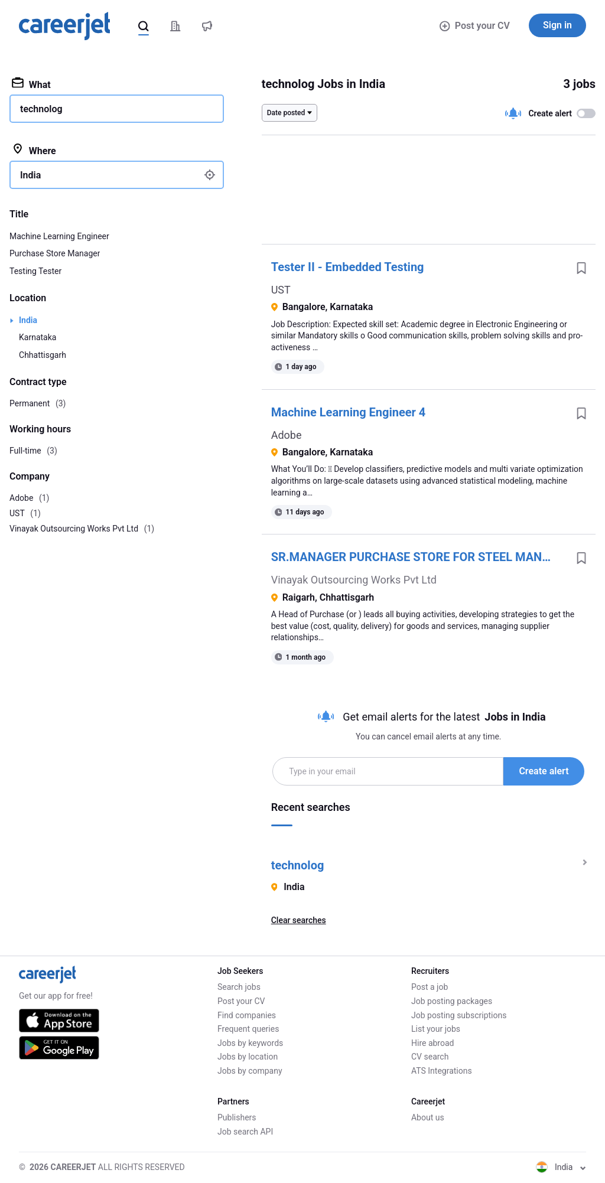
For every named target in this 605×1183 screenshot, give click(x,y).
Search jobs (239, 987)
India (28, 320)
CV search (429, 1056)
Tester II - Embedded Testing (347, 267)
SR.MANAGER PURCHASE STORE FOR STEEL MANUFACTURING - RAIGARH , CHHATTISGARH (419, 557)
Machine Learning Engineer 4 (348, 412)
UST (281, 289)
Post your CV (475, 25)
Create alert (543, 771)
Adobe (286, 435)
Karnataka (37, 337)
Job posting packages (451, 1001)
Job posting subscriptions (458, 1015)
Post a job (429, 987)
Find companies (246, 1015)
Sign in (557, 25)
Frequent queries (248, 1029)
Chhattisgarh (42, 355)
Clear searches (298, 920)
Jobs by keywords (250, 1043)
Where (34, 150)
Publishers (236, 1117)
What (31, 83)
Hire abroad (432, 1043)
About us (427, 1117)
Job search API (245, 1131)
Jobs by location (247, 1056)
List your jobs (435, 1029)
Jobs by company (249, 1071)
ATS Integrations (441, 1071)
